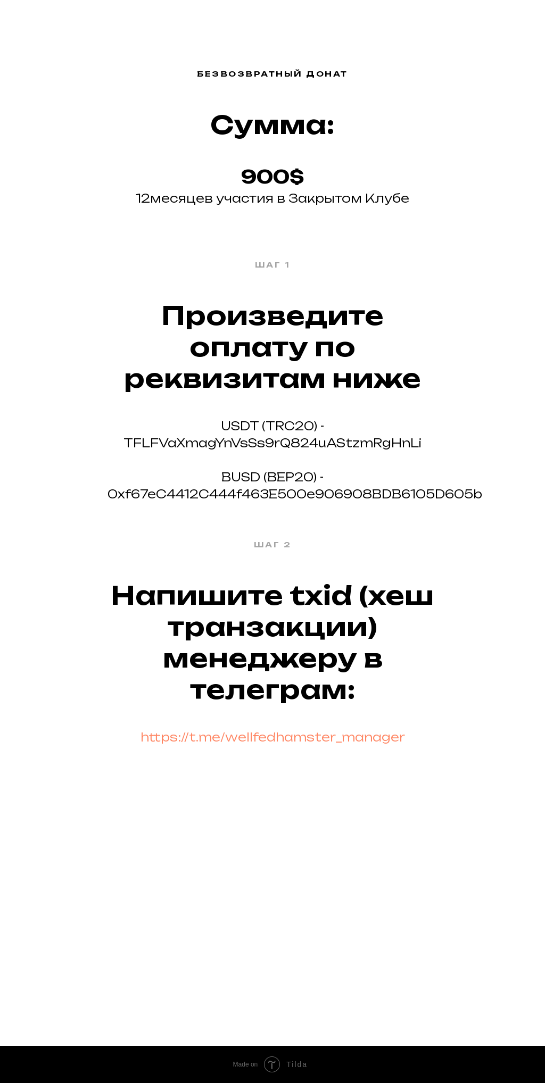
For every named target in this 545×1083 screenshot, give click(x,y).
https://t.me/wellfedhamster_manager (273, 737)
